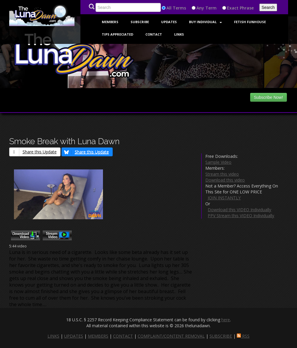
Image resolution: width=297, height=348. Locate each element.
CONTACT (123, 336)
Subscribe (140, 22)
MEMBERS (98, 336)
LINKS (53, 336)
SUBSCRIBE (220, 336)
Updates (169, 22)
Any (200, 8)
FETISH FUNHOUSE (250, 22)
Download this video (225, 180)
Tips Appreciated (117, 34)
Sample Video (218, 162)
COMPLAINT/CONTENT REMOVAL (171, 336)
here (225, 319)
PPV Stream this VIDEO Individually (241, 215)
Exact (233, 8)
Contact (153, 34)
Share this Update (33, 151)
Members (110, 22)
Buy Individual (205, 22)
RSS (243, 336)
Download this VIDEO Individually (239, 209)
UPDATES (73, 336)
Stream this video (222, 174)
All (168, 8)
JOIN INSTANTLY (224, 198)
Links (179, 34)
